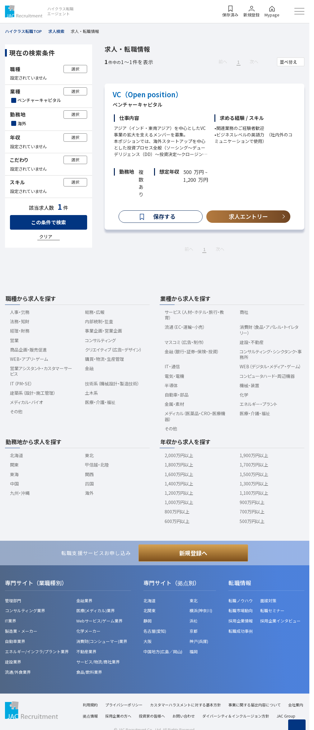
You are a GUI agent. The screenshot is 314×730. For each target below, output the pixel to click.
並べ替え (288, 62)
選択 (75, 69)
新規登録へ (193, 553)
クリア (45, 236)
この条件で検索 (48, 222)
